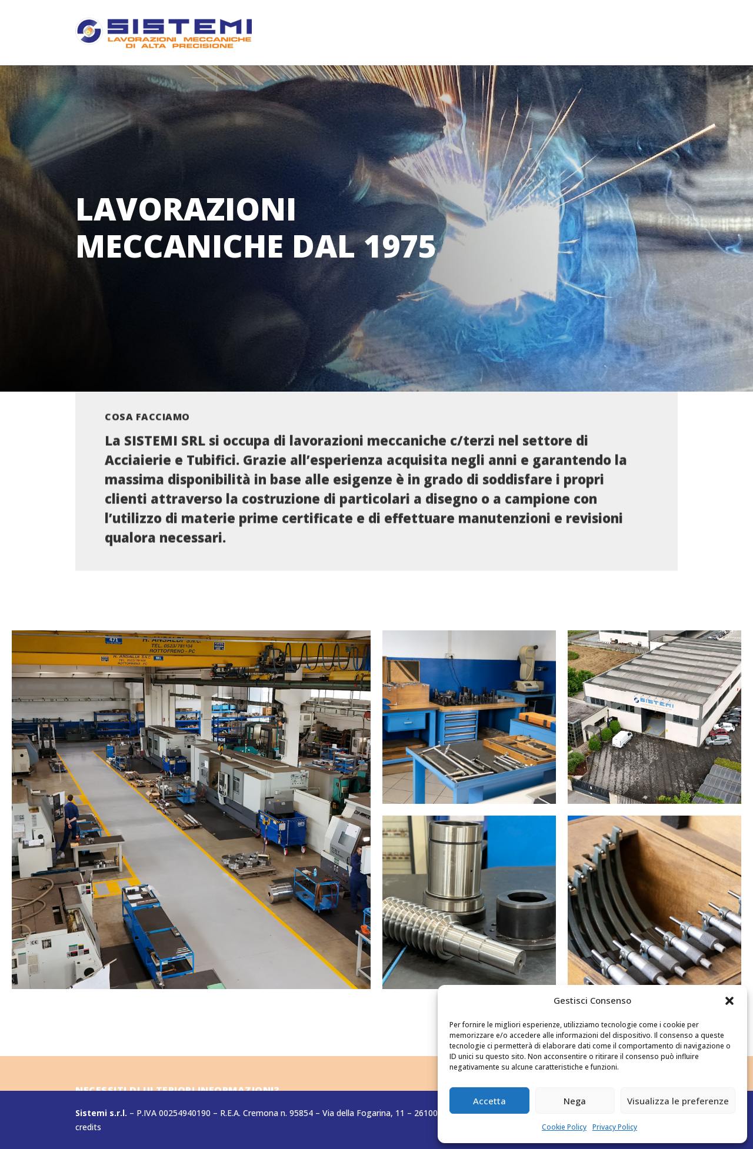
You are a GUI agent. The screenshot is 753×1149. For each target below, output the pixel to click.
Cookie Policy (564, 1127)
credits (88, 1127)
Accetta (489, 1101)
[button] (729, 1001)
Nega (575, 1101)
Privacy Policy (614, 1127)
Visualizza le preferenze (678, 1101)
